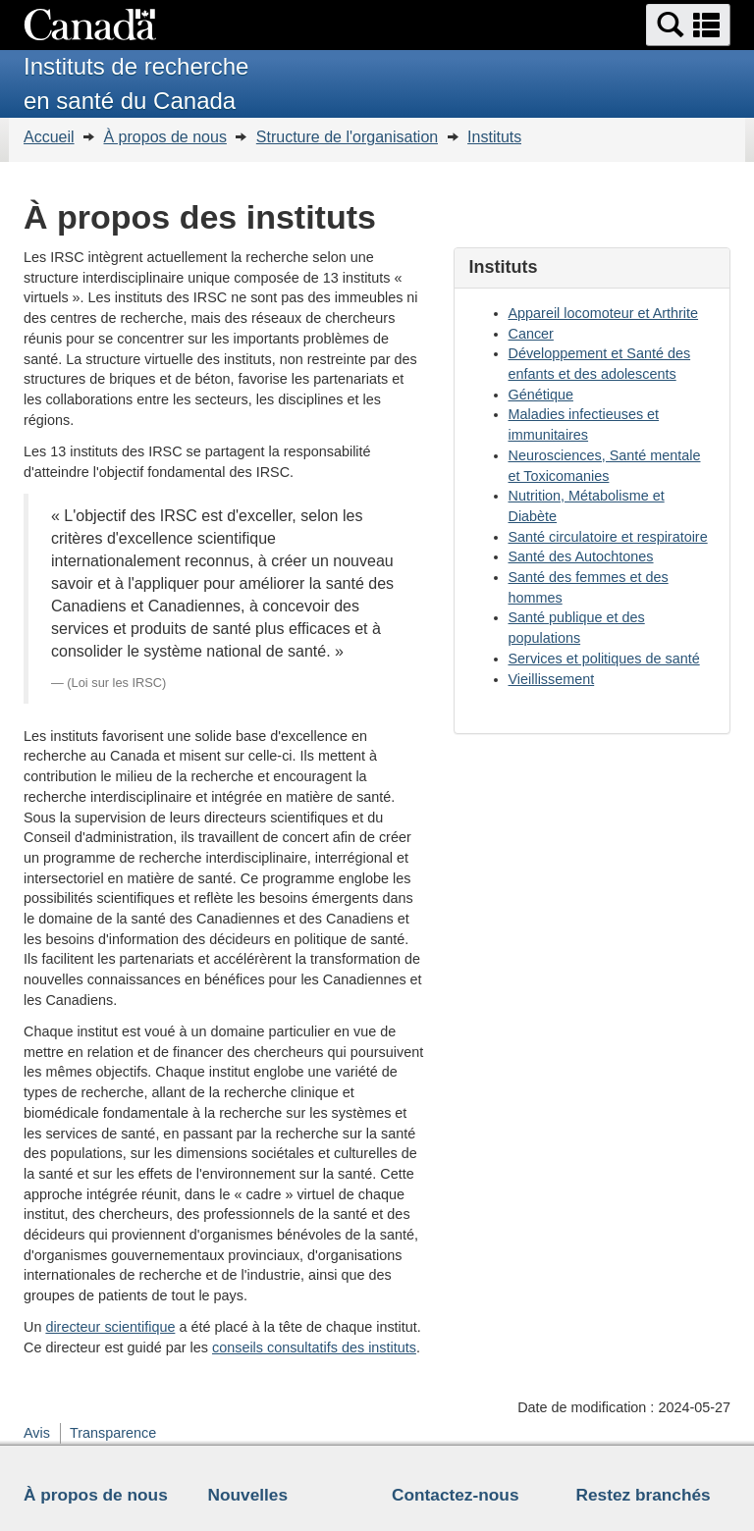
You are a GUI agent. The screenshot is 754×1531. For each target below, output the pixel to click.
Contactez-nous (455, 1495)
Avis (37, 1433)
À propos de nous (164, 137)
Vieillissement (552, 679)
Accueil (49, 137)
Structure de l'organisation (347, 137)
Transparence (113, 1433)
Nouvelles (248, 1495)
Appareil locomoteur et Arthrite (604, 313)
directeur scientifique (110, 1327)
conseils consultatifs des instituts (314, 1347)
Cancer (531, 334)
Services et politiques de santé (604, 658)
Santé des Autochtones (581, 556)
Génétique (541, 394)
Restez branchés (643, 1495)
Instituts (494, 137)
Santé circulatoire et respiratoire (608, 537)
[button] (688, 25)
